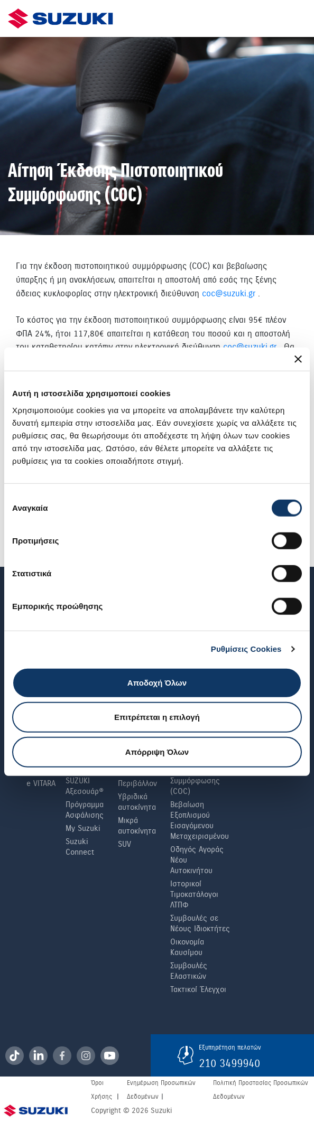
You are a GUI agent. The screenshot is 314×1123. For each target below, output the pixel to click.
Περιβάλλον (137, 783)
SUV (124, 844)
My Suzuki (83, 828)
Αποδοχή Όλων (157, 682)
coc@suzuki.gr (228, 293)
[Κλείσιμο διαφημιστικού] (298, 359)
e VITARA (41, 783)
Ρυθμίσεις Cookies (246, 648)
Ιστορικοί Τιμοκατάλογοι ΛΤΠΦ (194, 894)
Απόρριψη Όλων (157, 751)
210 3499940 (229, 1063)
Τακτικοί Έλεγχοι (198, 989)
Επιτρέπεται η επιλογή (157, 717)
